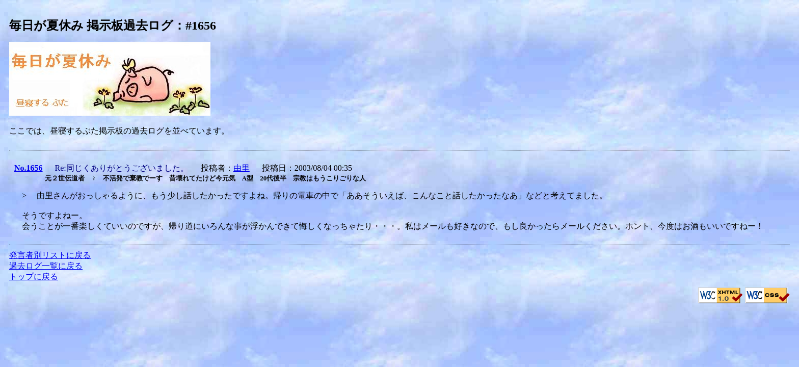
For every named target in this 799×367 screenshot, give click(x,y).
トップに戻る (33, 276)
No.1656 (28, 168)
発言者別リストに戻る (50, 255)
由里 (241, 168)
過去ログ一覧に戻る (46, 265)
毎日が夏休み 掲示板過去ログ (91, 25)
